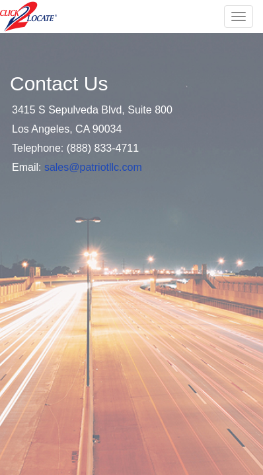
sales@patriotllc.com (93, 167)
